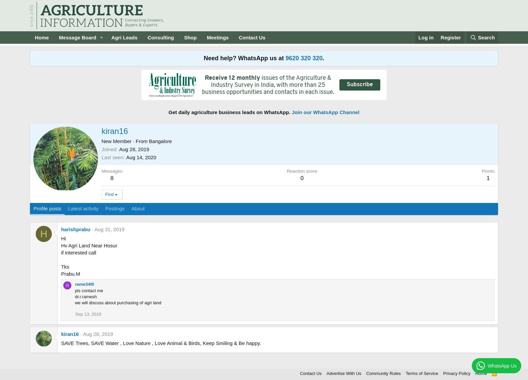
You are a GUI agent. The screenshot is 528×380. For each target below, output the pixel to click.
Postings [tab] (115, 208)
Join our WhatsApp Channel (326, 112)
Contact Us (252, 37)
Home (42, 37)
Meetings (218, 37)
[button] (101, 37)
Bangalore (160, 141)
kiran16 (70, 334)
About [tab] (137, 208)
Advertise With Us (344, 373)
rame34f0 (84, 284)
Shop (190, 37)
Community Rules (383, 373)
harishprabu (75, 229)
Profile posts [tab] (47, 208)
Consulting (160, 37)
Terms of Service (422, 373)
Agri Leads (124, 37)
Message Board (77, 37)
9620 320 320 (304, 58)
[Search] (482, 37)
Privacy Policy (456, 373)
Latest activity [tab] (83, 208)
